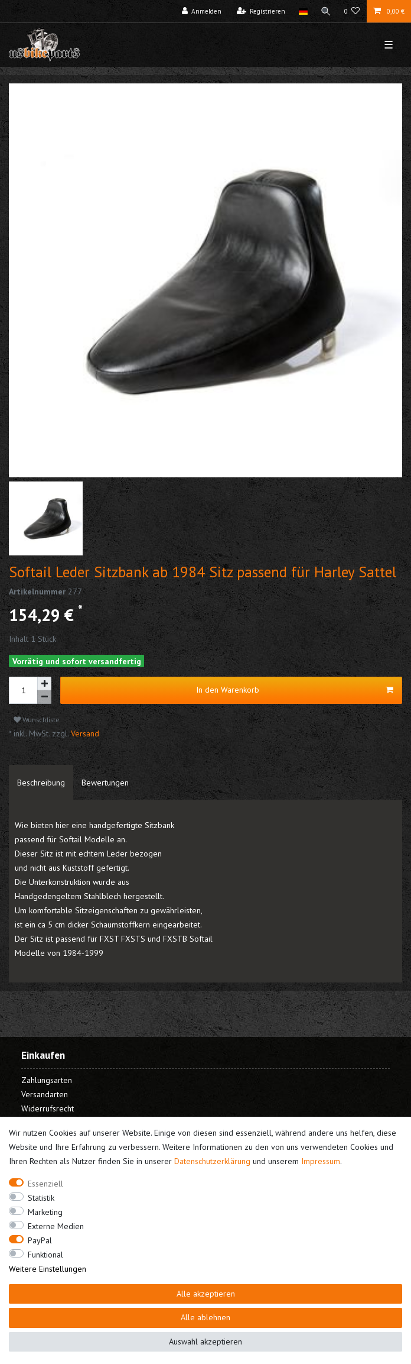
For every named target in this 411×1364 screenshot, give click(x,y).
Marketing (45, 1212)
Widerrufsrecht (47, 1108)
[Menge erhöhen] (44, 684)
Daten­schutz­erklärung (212, 1161)
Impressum (320, 1161)
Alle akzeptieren (206, 1293)
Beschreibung (41, 782)
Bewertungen (105, 782)
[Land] (303, 11)
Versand (83, 733)
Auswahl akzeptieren (205, 1341)
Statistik (41, 1197)
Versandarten (44, 1094)
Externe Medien (56, 1226)
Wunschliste (37, 719)
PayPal (40, 1240)
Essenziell (45, 1183)
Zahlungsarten (46, 1080)
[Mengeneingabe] (23, 690)
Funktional (45, 1254)
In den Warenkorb (295, 690)
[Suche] (326, 11)
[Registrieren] (261, 11)
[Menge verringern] (44, 697)
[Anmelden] (202, 11)
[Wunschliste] (352, 11)
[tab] (41, 782)
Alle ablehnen (205, 1317)
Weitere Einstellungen (47, 1268)
